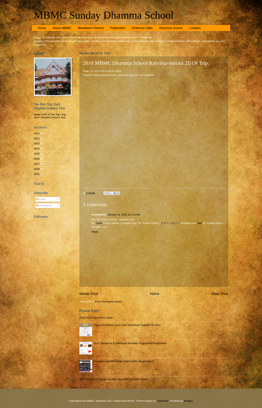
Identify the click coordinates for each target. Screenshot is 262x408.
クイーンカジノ (170, 223)
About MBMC (62, 28)
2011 (37, 133)
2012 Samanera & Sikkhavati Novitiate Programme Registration (130, 343)
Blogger (188, 400)
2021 (37, 174)
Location (195, 28)
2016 (37, 158)
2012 (37, 138)
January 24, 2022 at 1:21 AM (123, 214)
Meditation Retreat (91, 28)
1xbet (99, 223)
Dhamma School (170, 28)
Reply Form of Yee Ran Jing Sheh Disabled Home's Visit (50, 116)
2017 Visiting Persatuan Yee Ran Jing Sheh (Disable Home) (113, 379)
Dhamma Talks (142, 28)
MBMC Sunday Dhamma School (104, 15)
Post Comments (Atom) (108, 301)
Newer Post (88, 294)
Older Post (219, 294)
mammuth (162, 400)
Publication (117, 28)
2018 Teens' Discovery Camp (96, 317)
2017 (37, 163)
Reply (95, 231)
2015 (37, 153)
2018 (37, 169)
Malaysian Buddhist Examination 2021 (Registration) (124, 361)
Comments (43, 205)
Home (42, 28)
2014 (37, 148)
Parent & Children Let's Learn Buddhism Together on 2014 (127, 325)
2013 (37, 143)
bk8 (200, 223)
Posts (40, 199)
